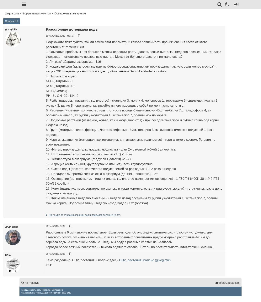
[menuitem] (31, 290)
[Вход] (236, 5)
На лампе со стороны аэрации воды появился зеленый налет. (85, 214)
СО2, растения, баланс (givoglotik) (145, 260)
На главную (30, 282)
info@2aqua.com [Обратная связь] (227, 282)
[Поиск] (220, 5)
